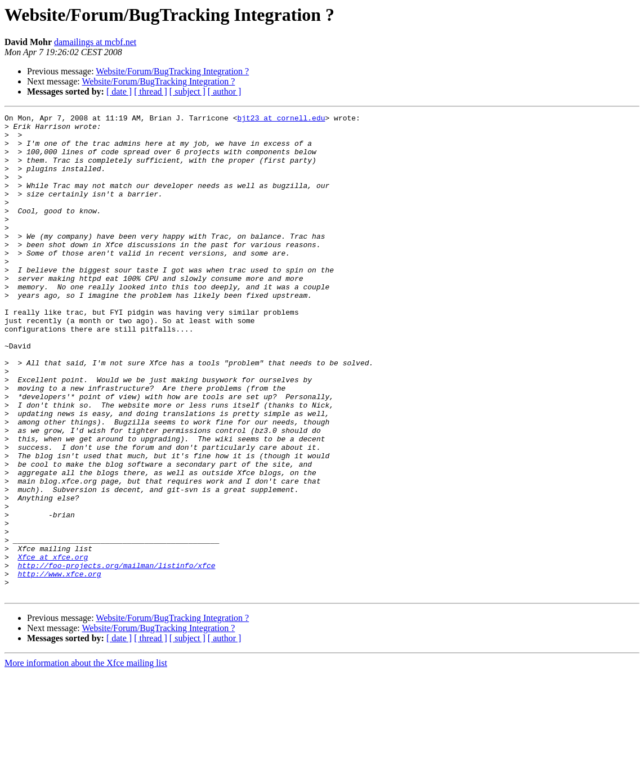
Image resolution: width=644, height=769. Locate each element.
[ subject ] (187, 91)
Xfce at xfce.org (52, 646)
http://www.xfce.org (59, 666)
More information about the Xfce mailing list (86, 759)
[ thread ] (150, 91)
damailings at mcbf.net (95, 42)
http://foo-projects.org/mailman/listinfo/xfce (116, 656)
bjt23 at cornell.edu (281, 119)
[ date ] (119, 91)
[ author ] (225, 91)
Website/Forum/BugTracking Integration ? (172, 71)
